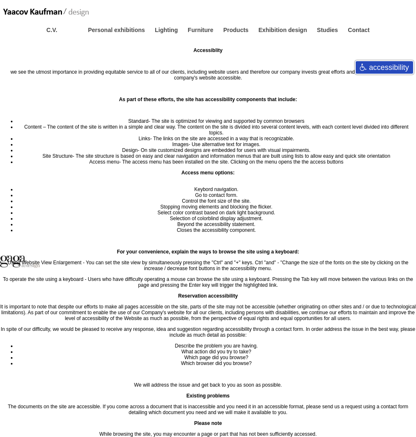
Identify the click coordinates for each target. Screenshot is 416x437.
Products (236, 30)
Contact (358, 30)
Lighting (167, 30)
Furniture (201, 30)
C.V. (53, 30)
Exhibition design (283, 30)
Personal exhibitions (117, 30)
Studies (328, 30)
